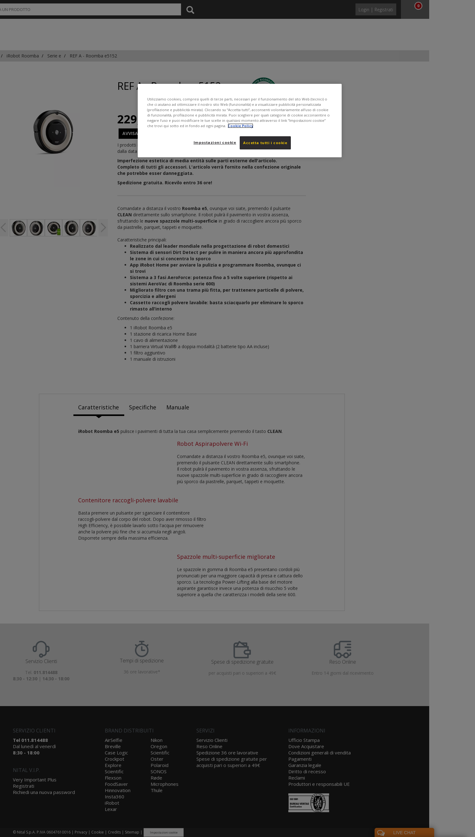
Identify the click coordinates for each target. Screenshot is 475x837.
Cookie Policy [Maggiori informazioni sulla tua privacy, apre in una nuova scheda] (240, 125)
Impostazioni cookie (215, 142)
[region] (240, 120)
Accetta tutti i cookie (265, 142)
